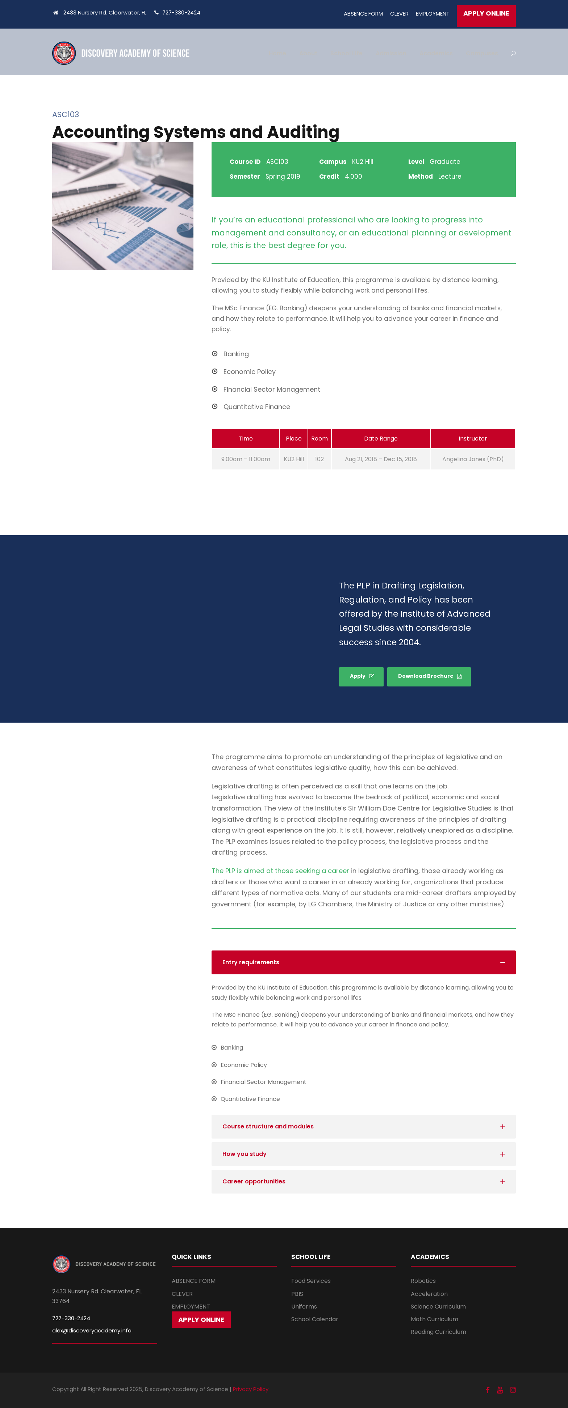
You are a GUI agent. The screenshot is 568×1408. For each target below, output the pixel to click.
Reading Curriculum (438, 1332)
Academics (436, 53)
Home (277, 53)
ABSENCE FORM (363, 13)
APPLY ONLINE (486, 13)
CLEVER (399, 13)
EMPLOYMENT (433, 13)
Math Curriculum (434, 1319)
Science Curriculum (438, 1306)
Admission (391, 53)
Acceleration (429, 1294)
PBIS (297, 1294)
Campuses (482, 53)
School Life (346, 53)
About (308, 53)
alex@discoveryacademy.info (91, 1330)
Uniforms (304, 1306)
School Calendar (314, 1319)
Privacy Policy (250, 1389)
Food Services (311, 1281)
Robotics (423, 1281)
